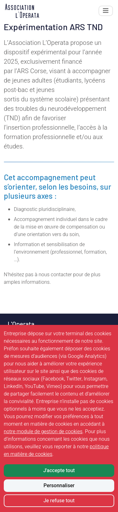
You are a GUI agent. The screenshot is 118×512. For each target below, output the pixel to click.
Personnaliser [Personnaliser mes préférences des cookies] (58, 485)
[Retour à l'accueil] (22, 11)
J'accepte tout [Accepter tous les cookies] (59, 470)
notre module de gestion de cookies (43, 431)
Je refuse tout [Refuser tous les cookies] (59, 500)
